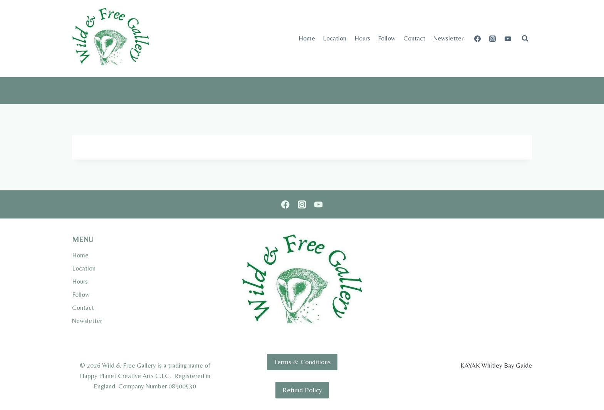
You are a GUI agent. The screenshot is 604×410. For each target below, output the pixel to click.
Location (334, 38)
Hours (362, 38)
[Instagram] (492, 38)
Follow (387, 38)
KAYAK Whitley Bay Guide (496, 365)
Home (307, 38)
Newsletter (448, 38)
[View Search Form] (525, 38)
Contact (414, 38)
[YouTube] (507, 38)
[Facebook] (477, 38)
